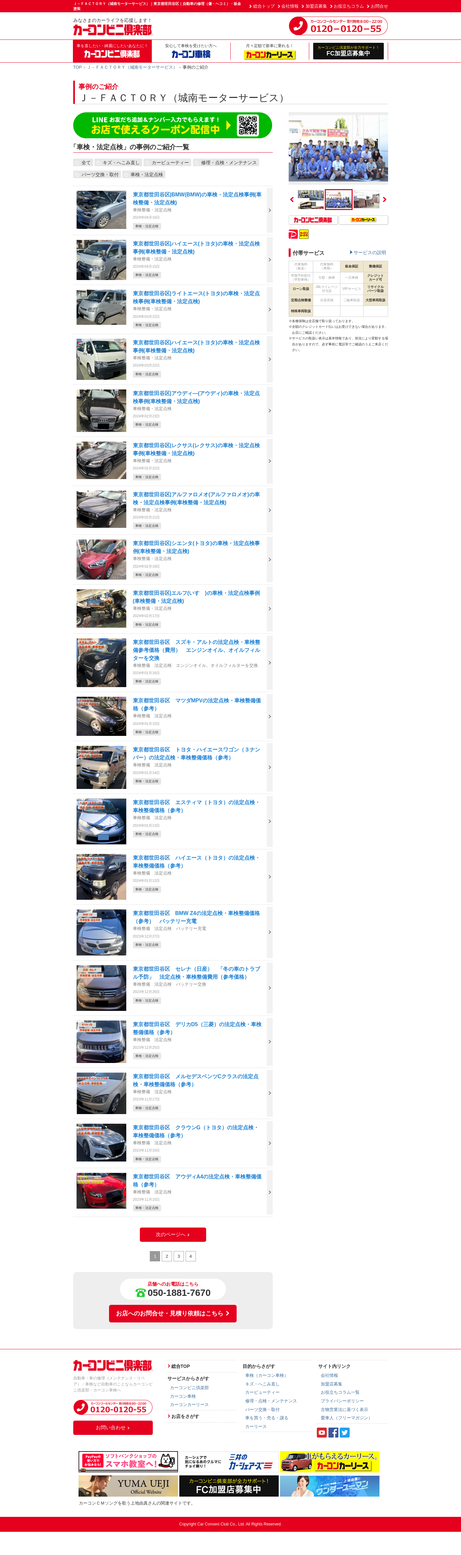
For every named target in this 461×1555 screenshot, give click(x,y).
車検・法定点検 (147, 174)
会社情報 (290, 6)
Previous (292, 199)
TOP (77, 67)
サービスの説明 (370, 252)
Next (384, 199)
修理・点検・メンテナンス (229, 162)
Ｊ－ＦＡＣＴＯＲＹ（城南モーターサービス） (132, 67)
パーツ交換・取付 (100, 174)
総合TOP (180, 1366)
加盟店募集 (316, 6)
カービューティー (170, 162)
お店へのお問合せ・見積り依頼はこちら (173, 1313)
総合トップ (264, 6)
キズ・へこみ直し (121, 162)
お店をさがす (185, 1416)
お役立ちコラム (349, 6)
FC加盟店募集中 (348, 51)
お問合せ (379, 6)
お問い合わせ (113, 1427)
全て (86, 162)
